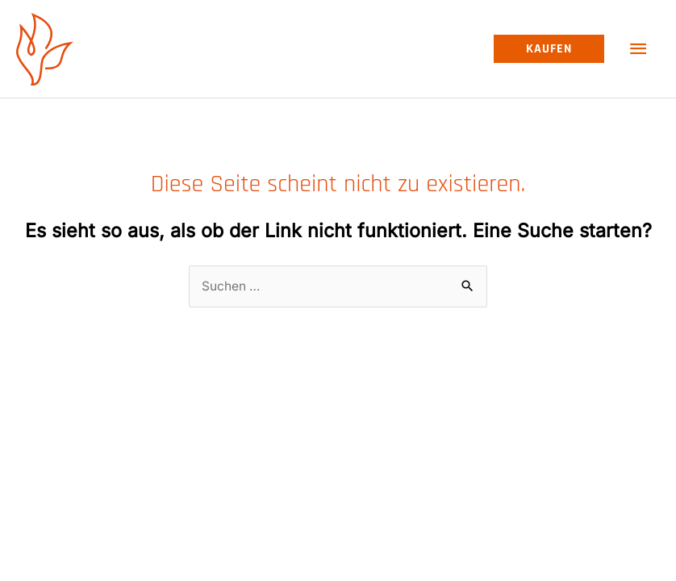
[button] (549, 49)
